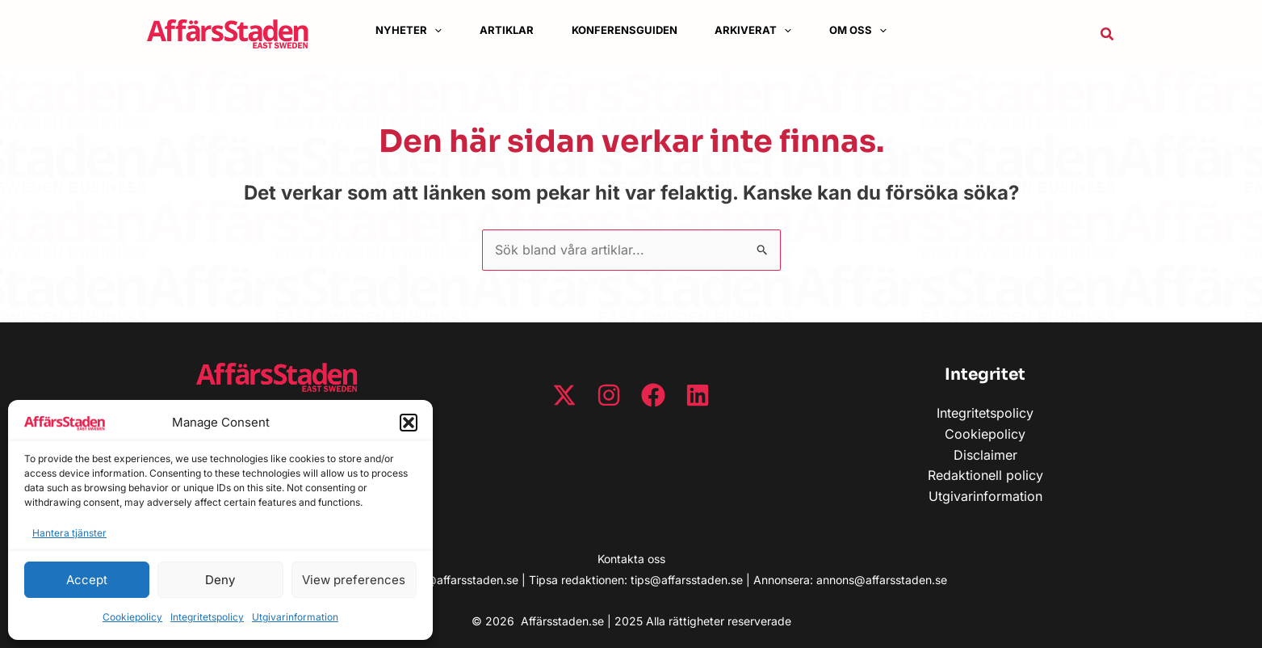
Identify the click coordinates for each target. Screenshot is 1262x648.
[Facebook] (653, 395)
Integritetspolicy (207, 617)
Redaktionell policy (985, 475)
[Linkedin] (698, 395)
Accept (86, 579)
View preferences (353, 579)
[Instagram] (609, 395)
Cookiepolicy (132, 617)
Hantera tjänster (69, 533)
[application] (432, 30)
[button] (408, 422)
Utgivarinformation (295, 617)
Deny (220, 579)
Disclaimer (985, 455)
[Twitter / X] (564, 395)
